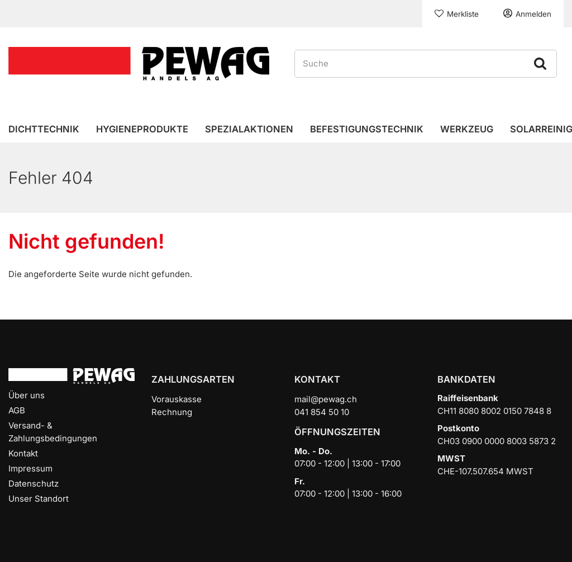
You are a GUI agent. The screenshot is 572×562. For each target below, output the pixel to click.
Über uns (26, 395)
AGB (16, 410)
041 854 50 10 (321, 412)
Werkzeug (466, 129)
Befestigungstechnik (366, 129)
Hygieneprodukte (142, 129)
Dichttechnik (43, 129)
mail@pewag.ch (325, 399)
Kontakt (23, 453)
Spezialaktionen (249, 129)
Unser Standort (38, 498)
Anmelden (533, 13)
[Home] (138, 63)
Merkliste (463, 13)
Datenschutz (33, 483)
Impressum (30, 468)
